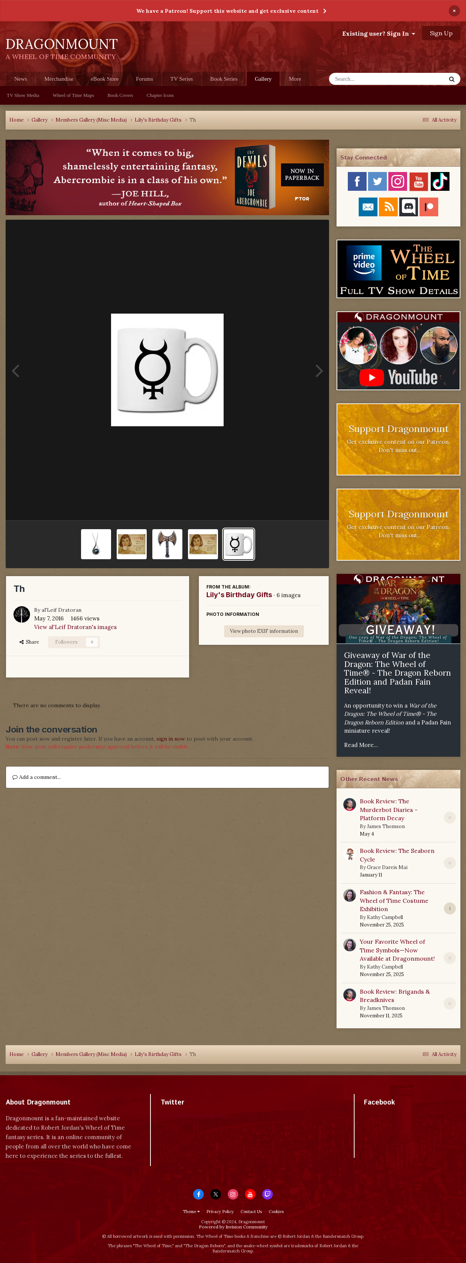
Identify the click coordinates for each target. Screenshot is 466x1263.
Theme (191, 1211)
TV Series (181, 79)
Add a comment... (36, 777)
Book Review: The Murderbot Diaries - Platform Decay (389, 809)
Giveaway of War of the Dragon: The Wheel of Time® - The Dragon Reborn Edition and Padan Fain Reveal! (397, 673)
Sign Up (441, 33)
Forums (144, 79)
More (295, 79)
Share (29, 642)
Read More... (361, 744)
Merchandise (58, 79)
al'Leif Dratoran (61, 610)
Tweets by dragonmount (194, 1115)
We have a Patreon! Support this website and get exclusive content (227, 11)
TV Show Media (23, 95)
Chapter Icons (160, 95)
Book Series (224, 79)
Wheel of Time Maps (73, 95)
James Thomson (386, 826)
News (20, 79)
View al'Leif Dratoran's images (75, 627)
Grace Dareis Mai (387, 867)
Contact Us (251, 1211)
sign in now (170, 738)
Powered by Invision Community (233, 1227)
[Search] (368, 79)
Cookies (276, 1211)
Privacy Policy (220, 1211)
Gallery (263, 81)
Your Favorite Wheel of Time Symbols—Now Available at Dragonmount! (397, 950)
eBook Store (105, 79)
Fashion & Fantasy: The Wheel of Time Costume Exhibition (394, 900)
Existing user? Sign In (378, 33)
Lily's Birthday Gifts (239, 595)
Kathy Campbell (385, 917)
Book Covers (120, 95)
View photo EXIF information (264, 631)
